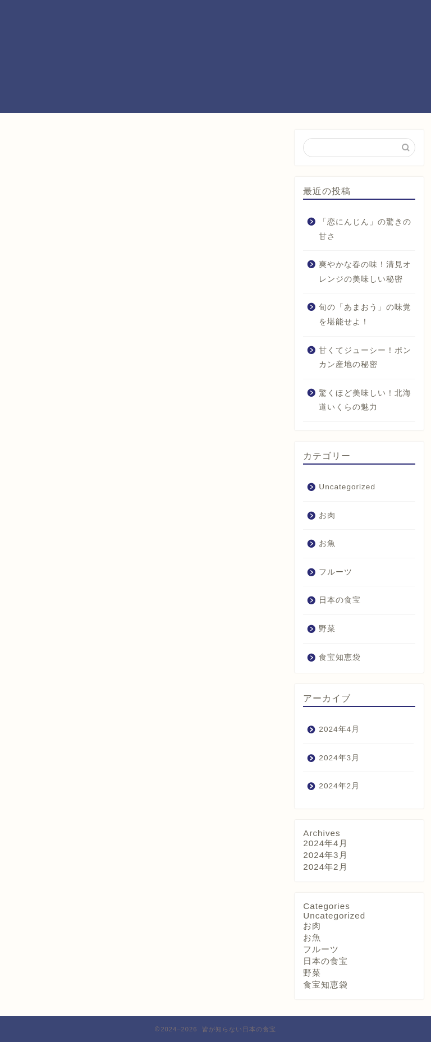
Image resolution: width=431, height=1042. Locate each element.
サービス (259, 17)
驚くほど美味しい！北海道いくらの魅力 (365, 400)
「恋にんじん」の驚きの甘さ (365, 229)
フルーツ (335, 572)
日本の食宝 (340, 600)
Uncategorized (347, 487)
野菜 (327, 629)
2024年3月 (339, 758)
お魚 (327, 543)
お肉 (327, 515)
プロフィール (203, 17)
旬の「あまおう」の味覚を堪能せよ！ (365, 314)
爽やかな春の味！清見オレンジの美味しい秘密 (365, 271)
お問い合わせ (315, 17)
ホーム (151, 17)
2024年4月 (339, 729)
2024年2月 (339, 786)
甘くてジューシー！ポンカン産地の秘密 (365, 357)
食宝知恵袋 (340, 657)
